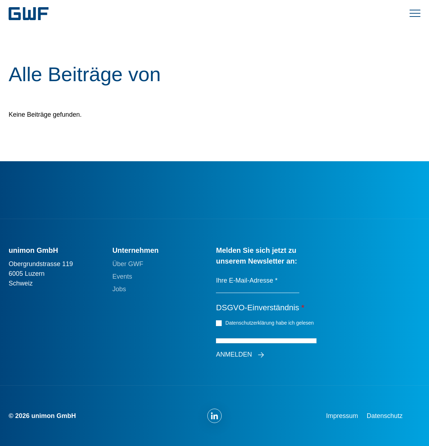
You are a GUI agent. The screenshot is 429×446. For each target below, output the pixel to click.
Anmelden (234, 354)
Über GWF (127, 264)
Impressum (342, 415)
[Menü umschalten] (415, 13)
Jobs (119, 289)
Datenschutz (385, 415)
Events (122, 276)
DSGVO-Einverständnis (260, 307)
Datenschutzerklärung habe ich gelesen (270, 322)
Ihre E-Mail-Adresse (246, 280)
